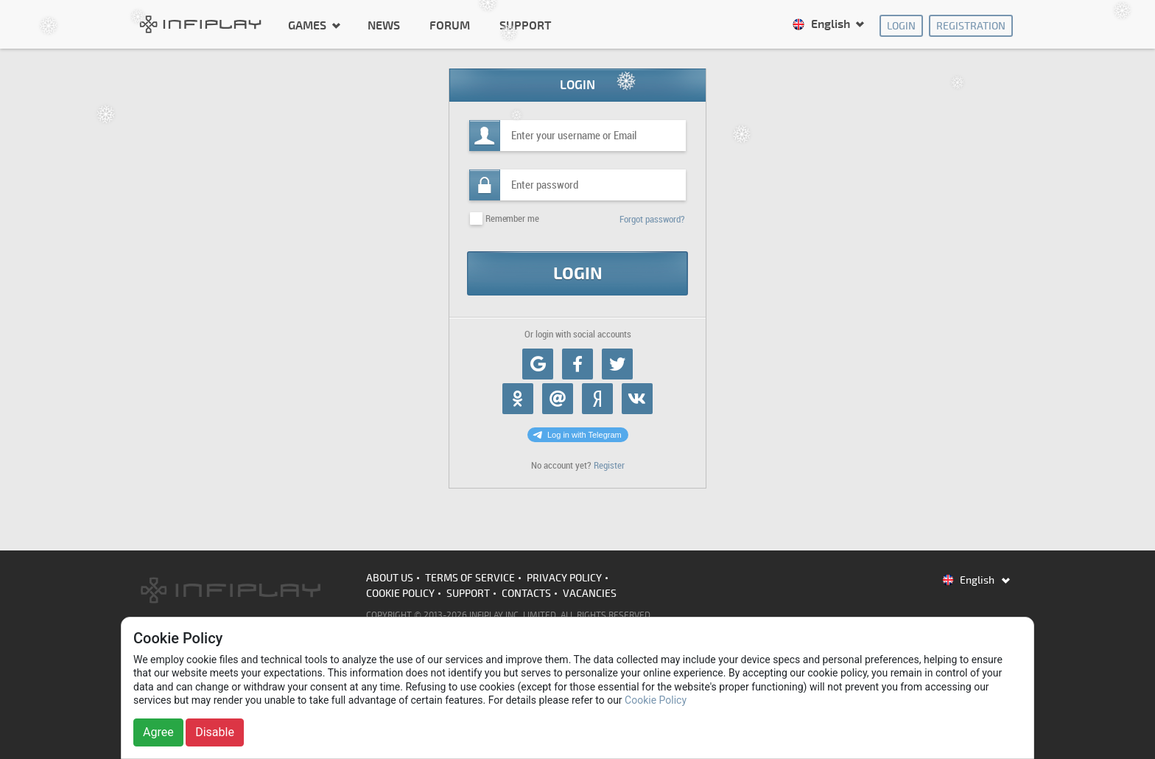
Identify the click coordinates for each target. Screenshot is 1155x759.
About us (389, 578)
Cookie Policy (400, 593)
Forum (449, 25)
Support (525, 25)
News (384, 25)
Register (609, 465)
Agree (158, 732)
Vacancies (590, 593)
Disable (214, 732)
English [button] (822, 24)
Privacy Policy (564, 578)
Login (901, 26)
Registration (970, 26)
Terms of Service (470, 578)
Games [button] (308, 25)
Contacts (526, 593)
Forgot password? (652, 219)
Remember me (511, 218)
